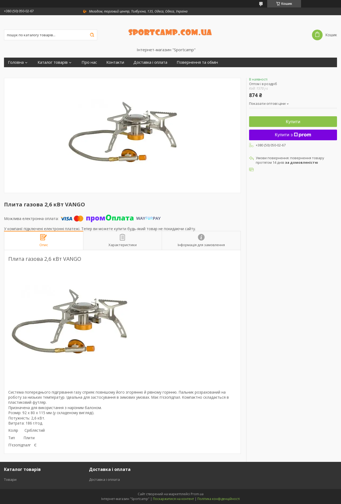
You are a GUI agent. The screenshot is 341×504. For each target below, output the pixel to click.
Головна (16, 62)
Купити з (293, 134)
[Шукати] (92, 35)
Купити (293, 121)
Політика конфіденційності (218, 499)
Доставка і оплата (150, 62)
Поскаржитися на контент (173, 499)
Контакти (115, 62)
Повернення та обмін (197, 62)
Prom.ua (197, 494)
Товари (10, 479)
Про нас (89, 62)
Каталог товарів (53, 62)
